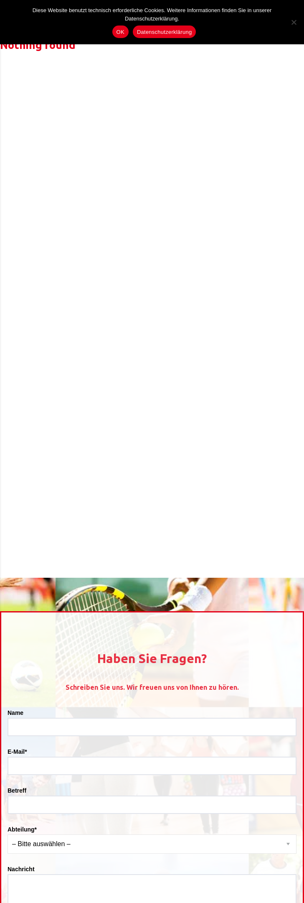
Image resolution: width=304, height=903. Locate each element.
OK (120, 32)
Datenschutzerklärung (164, 32)
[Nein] (293, 22)
